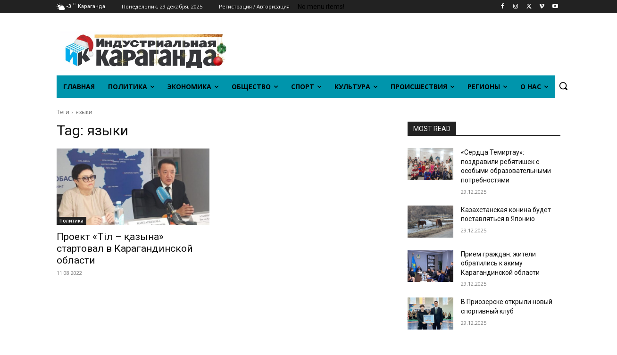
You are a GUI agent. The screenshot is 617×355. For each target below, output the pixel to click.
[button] (563, 85)
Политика (71, 220)
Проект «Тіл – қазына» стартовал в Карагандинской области (125, 248)
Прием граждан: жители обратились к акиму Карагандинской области (500, 263)
